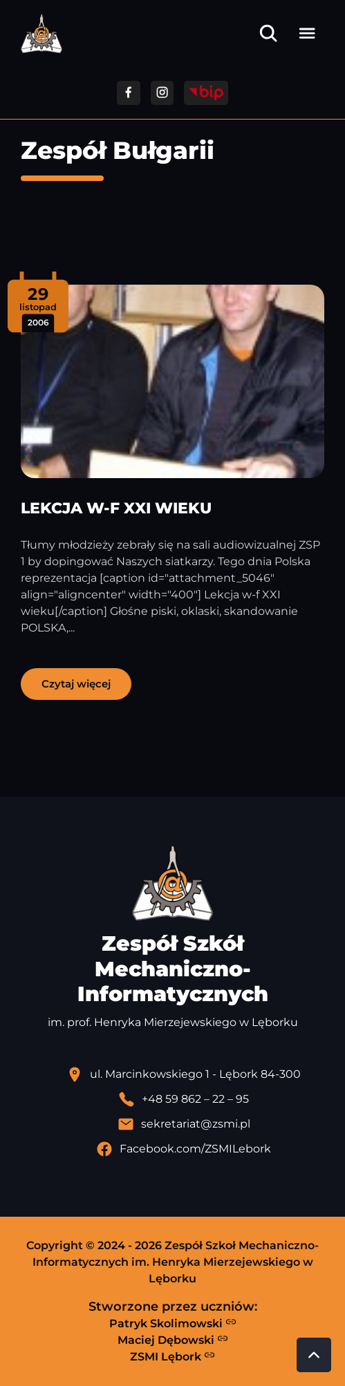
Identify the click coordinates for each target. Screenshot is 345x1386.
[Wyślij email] (183, 1124)
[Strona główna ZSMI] (41, 33)
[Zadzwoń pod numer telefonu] (183, 1099)
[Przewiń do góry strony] (314, 1355)
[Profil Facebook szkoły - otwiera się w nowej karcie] (183, 1149)
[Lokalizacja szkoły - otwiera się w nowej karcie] (183, 1074)
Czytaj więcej (76, 683)
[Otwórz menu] (307, 33)
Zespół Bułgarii (117, 150)
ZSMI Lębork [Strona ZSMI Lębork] (172, 1356)
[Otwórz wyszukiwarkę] (268, 33)
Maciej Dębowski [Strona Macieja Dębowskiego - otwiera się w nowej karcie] (173, 1340)
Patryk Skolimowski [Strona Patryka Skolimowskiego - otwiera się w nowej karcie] (172, 1323)
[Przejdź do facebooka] (128, 93)
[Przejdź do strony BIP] (206, 93)
